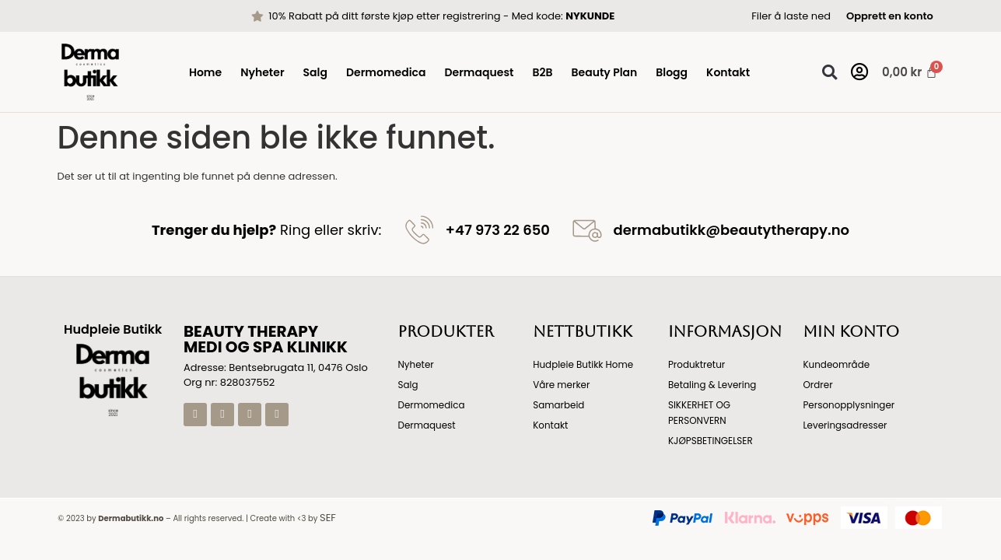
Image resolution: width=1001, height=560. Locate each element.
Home (205, 72)
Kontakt (728, 72)
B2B (542, 72)
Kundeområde (836, 364)
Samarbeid (559, 404)
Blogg (672, 72)
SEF (328, 517)
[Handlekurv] (902, 72)
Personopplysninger (849, 404)
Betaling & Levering (712, 384)
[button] (829, 72)
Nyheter (262, 72)
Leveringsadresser (845, 425)
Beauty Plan (605, 72)
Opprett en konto (889, 16)
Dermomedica (386, 72)
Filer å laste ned (791, 16)
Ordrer (817, 384)
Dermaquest (479, 72)
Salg (315, 72)
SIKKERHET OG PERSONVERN (699, 412)
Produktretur (697, 364)
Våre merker (561, 384)
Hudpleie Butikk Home (583, 364)
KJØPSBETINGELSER (711, 440)
